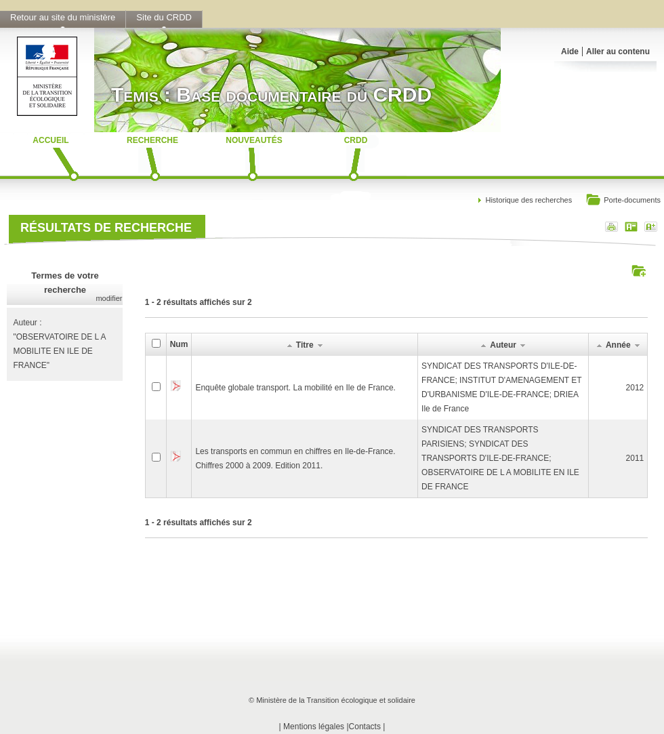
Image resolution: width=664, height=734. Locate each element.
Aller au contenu (618, 51)
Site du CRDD (164, 17)
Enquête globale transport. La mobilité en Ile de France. (295, 387)
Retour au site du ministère (62, 17)
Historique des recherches (528, 200)
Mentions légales (313, 726)
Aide (570, 51)
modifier (109, 298)
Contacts (365, 726)
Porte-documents (623, 201)
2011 (635, 458)
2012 (635, 387)
